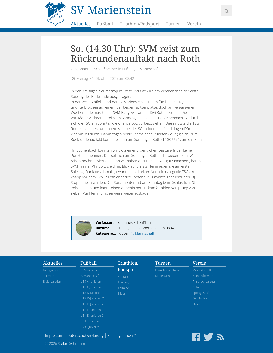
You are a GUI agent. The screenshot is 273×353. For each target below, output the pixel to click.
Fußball (105, 23)
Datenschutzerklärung (85, 335)
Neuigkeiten (51, 270)
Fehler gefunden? (122, 335)
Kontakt (123, 277)
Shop (196, 304)
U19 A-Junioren (90, 281)
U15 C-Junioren (90, 287)
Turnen (173, 23)
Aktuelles (81, 23)
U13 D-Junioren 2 (92, 298)
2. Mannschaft (90, 276)
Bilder (121, 293)
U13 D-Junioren (90, 293)
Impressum (54, 335)
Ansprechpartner (204, 281)
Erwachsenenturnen (168, 270)
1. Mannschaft (147, 68)
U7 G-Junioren (90, 327)
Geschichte (200, 298)
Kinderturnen (164, 276)
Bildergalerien (52, 281)
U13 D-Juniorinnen (93, 304)
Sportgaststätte (203, 293)
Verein (194, 23)
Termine (48, 276)
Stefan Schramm (71, 343)
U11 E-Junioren (90, 310)
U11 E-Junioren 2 (91, 315)
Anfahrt (198, 287)
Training (123, 282)
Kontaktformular (204, 276)
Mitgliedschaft (202, 270)
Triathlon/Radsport (139, 23)
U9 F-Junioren (89, 321)
